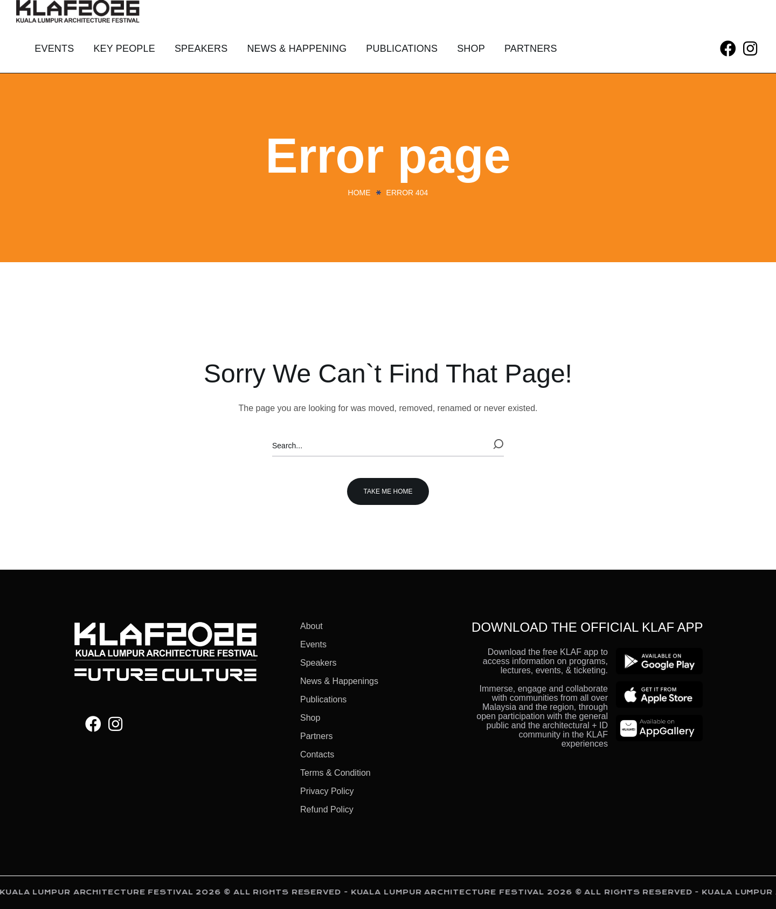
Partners (316, 736)
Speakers (318, 662)
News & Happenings (339, 681)
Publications (323, 699)
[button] (728, 49)
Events (313, 644)
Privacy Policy (327, 791)
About (311, 626)
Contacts (317, 754)
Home (359, 192)
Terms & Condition (335, 772)
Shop (310, 717)
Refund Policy (327, 809)
